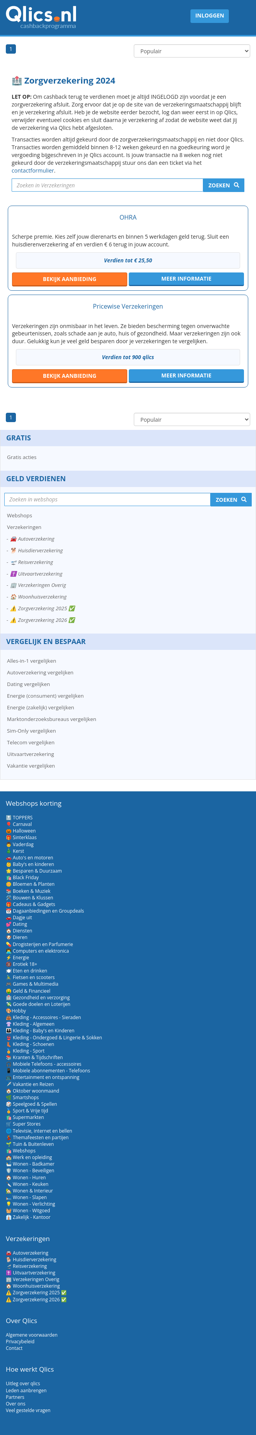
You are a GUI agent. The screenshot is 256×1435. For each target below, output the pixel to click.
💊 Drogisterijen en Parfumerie (39, 944)
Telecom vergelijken (31, 742)
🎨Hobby (16, 1010)
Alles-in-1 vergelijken (31, 660)
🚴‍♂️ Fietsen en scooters (30, 977)
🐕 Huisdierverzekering (36, 550)
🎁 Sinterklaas (21, 837)
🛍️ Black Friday (22, 877)
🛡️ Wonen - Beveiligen (30, 1170)
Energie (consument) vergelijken (45, 695)
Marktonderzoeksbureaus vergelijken (51, 719)
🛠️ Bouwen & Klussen (29, 897)
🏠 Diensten (19, 930)
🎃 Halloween (21, 830)
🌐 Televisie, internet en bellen (39, 1131)
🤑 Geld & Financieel (28, 991)
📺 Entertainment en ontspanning (42, 1077)
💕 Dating (16, 924)
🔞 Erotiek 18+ (21, 964)
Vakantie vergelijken (31, 765)
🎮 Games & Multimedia (32, 984)
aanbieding (70, 279)
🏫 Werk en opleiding (29, 1157)
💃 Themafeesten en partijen (37, 1137)
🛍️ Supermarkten (25, 1117)
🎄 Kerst (15, 851)
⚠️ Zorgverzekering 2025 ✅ (42, 608)
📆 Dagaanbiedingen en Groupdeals (45, 911)
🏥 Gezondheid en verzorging (38, 997)
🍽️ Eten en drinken (26, 970)
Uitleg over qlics (23, 1383)
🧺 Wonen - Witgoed (28, 1210)
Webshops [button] (19, 515)
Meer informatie (186, 278)
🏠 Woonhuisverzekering (38, 596)
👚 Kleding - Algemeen (30, 1024)
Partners (15, 1397)
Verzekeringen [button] (24, 527)
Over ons (15, 1403)
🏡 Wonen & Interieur (29, 1190)
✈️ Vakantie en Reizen (30, 1084)
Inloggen (209, 15)
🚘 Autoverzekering (32, 538)
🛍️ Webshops (21, 1150)
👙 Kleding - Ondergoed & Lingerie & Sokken (54, 1037)
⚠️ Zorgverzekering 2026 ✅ (42, 619)
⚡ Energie (17, 957)
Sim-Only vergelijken (31, 730)
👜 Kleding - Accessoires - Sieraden (43, 1017)
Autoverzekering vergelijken (40, 672)
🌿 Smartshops (22, 1097)
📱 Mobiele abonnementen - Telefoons (48, 1070)
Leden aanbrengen (26, 1390)
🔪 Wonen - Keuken (27, 1184)
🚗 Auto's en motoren (29, 857)
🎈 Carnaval (19, 824)
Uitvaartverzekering (30, 754)
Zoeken (219, 185)
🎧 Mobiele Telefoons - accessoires (43, 1064)
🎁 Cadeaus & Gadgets (30, 904)
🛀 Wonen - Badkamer (30, 1164)
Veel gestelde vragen (28, 1410)
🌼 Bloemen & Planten (30, 884)
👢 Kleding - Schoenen (30, 1044)
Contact (14, 1348)
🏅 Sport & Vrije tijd (27, 1110)
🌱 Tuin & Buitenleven (30, 1144)
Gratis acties (21, 457)
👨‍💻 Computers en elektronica (37, 951)
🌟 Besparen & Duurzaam (34, 871)
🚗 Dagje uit (19, 917)
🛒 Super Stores (23, 1124)
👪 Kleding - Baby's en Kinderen (40, 1030)
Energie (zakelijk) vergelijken (40, 707)
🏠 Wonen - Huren (26, 1177)
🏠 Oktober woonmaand (32, 1091)
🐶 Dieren (17, 937)
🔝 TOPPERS (19, 817)
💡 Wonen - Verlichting (30, 1204)
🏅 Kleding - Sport (25, 1050)
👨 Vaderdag (19, 844)
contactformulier (33, 170)
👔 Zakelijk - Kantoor (28, 1217)
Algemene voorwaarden (31, 1335)
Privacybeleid (20, 1341)
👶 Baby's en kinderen (30, 864)
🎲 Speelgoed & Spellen (31, 1104)
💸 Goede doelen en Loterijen (38, 1004)
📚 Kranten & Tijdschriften (34, 1057)
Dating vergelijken (28, 684)
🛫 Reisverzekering (31, 562)
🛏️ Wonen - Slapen (26, 1197)
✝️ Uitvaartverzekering (36, 573)
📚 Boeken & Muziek (28, 891)
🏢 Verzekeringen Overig (38, 584)
